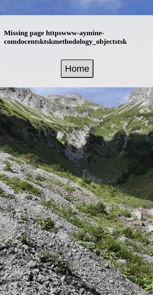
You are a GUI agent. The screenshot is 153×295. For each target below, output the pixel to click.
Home (77, 69)
